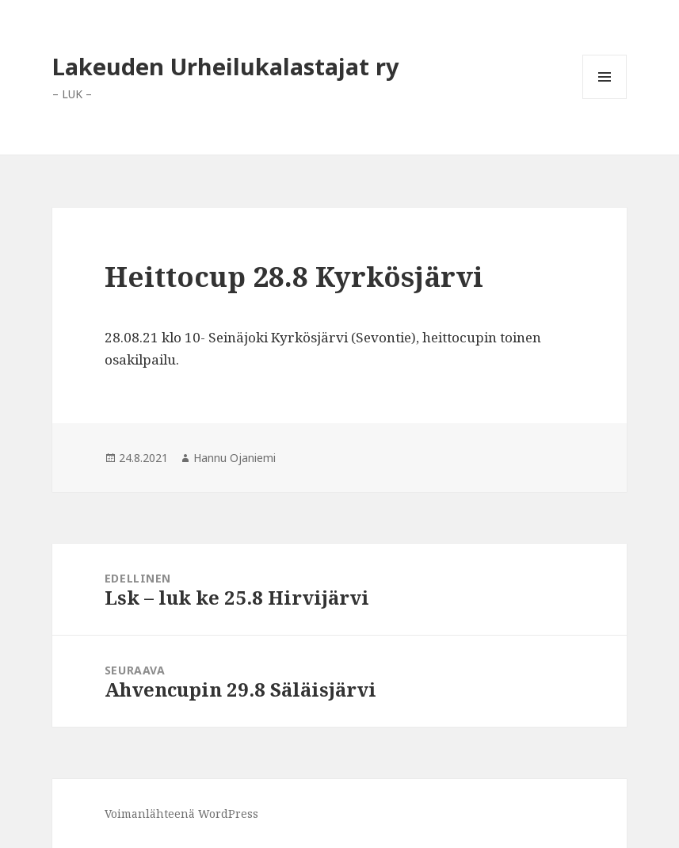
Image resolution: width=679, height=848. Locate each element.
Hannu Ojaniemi (234, 457)
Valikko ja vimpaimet (605, 98)
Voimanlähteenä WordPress (181, 813)
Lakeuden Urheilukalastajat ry (225, 66)
